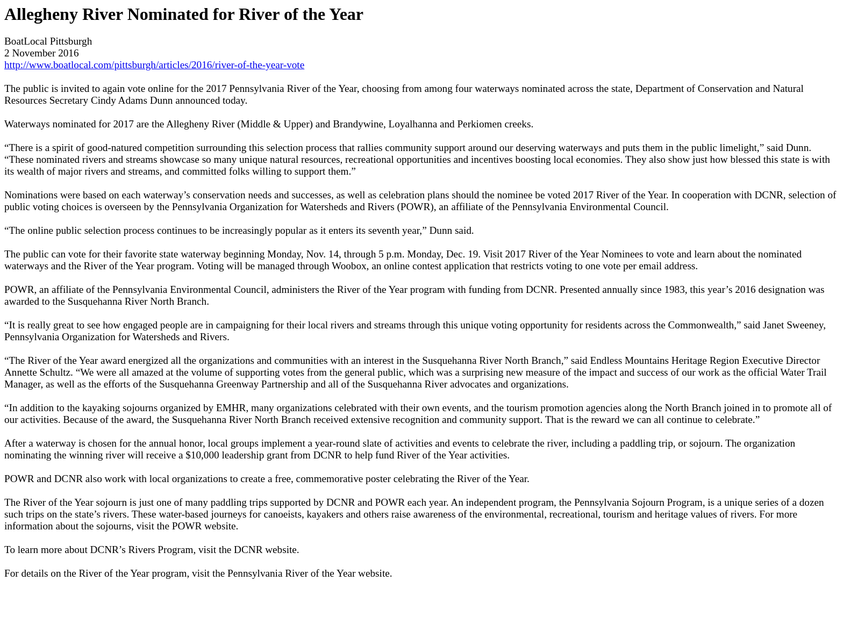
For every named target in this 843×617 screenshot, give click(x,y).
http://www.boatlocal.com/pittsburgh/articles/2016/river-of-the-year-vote (154, 64)
